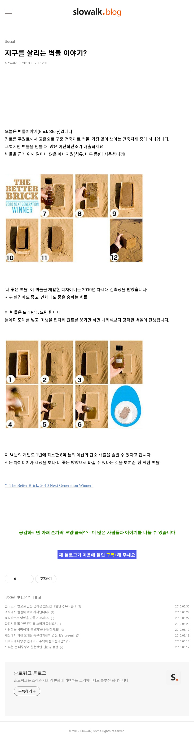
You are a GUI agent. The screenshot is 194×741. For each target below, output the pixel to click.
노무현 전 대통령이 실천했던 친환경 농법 (31, 647)
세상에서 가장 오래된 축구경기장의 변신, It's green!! (39, 635)
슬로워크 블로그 (30, 673)
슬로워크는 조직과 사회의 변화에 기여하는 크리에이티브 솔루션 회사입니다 (71, 680)
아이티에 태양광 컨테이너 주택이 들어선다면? (35, 641)
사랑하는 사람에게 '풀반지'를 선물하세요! (32, 630)
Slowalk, (86, 731)
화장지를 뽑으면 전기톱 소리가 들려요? (30, 624)
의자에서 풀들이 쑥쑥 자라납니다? (27, 612)
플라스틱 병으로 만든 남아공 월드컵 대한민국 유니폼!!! (40, 606)
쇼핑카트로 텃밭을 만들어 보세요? (27, 618)
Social (10, 597)
